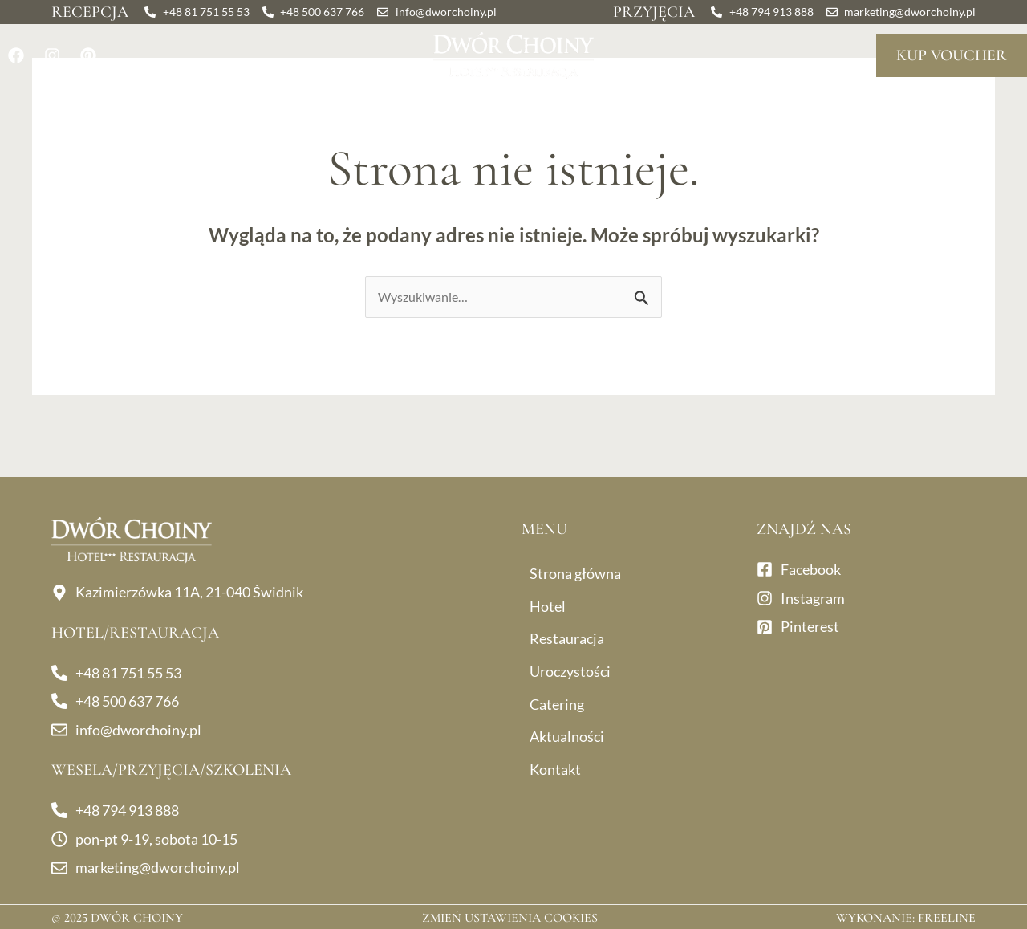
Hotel (96, 106)
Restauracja (209, 106)
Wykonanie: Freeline (906, 918)
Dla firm (521, 107)
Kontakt (920, 106)
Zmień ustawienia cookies (510, 918)
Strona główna (575, 573)
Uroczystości (368, 107)
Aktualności (794, 106)
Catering (654, 107)
